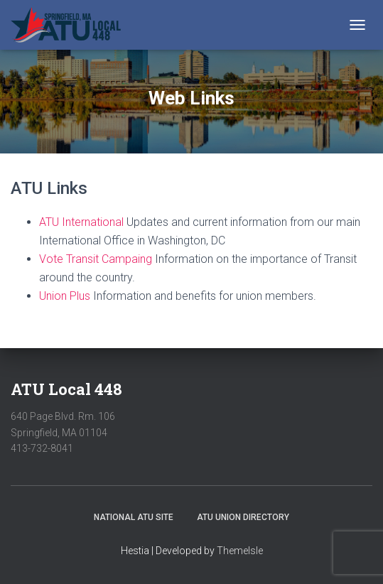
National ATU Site (133, 517)
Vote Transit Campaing (95, 259)
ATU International (81, 222)
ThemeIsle (240, 550)
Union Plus (64, 296)
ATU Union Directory (243, 517)
